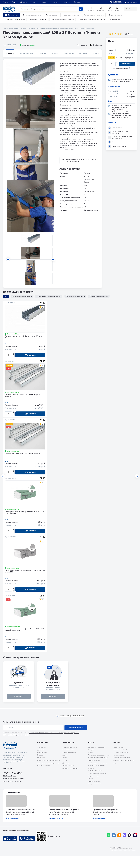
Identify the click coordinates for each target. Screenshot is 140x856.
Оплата (33, 2)
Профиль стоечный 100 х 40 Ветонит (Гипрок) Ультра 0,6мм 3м (23, 337)
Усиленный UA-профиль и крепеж (49, 296)
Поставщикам (42, 752)
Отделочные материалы (70, 15)
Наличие (42, 53)
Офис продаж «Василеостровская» (105, 810)
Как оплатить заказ (69, 752)
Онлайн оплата (130, 9)
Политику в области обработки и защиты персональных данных (54, 733)
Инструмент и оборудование (15, 20)
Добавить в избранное (70, 768)
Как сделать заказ (69, 750)
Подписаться (76, 728)
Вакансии (77, 2)
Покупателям (68, 743)
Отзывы (55, 53)
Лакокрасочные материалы (94, 15)
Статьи (65, 760)
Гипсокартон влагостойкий (75, 296)
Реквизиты (41, 758)
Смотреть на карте (13, 818)
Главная (5, 28)
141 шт (32, 45)
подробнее (18, 697)
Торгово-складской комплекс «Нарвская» (64, 810)
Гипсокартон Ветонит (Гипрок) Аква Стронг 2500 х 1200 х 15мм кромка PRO (25, 513)
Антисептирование (94, 781)
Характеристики (26, 53)
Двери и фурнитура (115, 15)
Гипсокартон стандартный (99, 296)
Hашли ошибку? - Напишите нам (70, 716)
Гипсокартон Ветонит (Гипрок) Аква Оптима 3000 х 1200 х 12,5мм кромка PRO (24, 630)
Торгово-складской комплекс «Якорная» (20, 810)
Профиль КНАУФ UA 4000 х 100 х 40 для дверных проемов (22, 454)
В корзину (126, 64)
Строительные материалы (32, 15)
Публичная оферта (44, 766)
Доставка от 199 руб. (120, 750)
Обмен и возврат (68, 766)
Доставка (23, 2)
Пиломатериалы (51, 15)
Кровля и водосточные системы (62, 20)
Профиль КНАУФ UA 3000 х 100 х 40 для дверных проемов (22, 396)
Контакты (66, 2)
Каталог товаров (14, 28)
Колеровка (91, 750)
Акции (5, 2)
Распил (90, 752)
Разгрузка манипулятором (97, 773)
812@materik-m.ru (9, 776)
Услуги (14, 2)
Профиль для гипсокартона (44, 28)
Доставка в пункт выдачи (96, 747)
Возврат (43, 2)
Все (6, 296)
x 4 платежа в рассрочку (124, 58)
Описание (10, 53)
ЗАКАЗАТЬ (52, 697)
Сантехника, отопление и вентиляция (92, 20)
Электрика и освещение (38, 20)
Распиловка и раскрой (95, 771)
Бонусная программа (70, 747)
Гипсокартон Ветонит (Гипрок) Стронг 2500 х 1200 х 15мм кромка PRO (25, 572)
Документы (69, 53)
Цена (6, 344)
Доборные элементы (95, 784)
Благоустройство (115, 20)
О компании (54, 2)
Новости (40, 755)
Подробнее (75, 161)
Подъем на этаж (93, 776)
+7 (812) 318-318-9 (115, 2)
